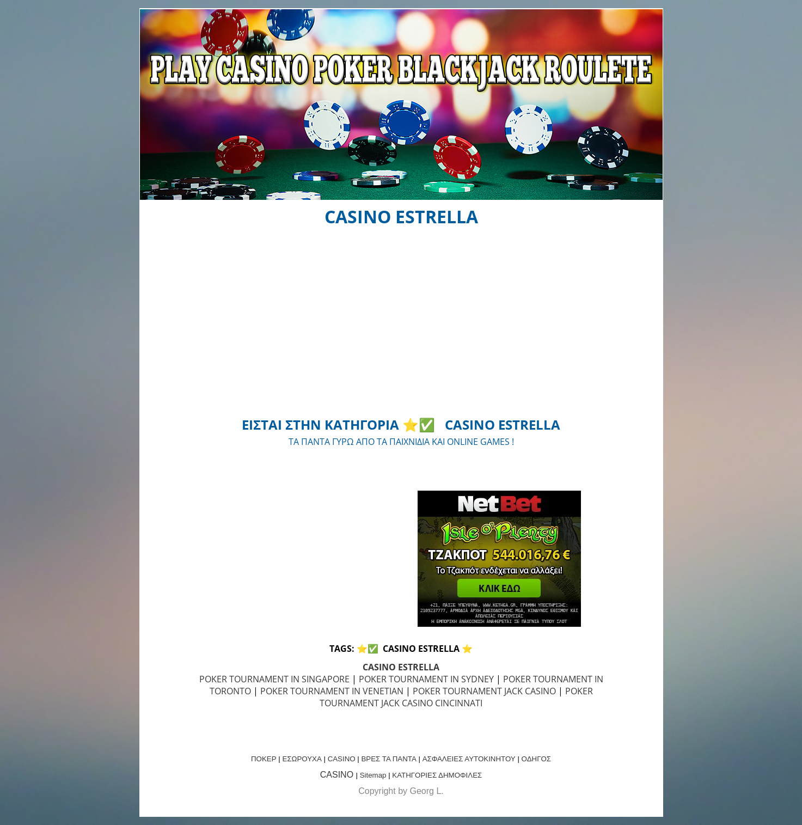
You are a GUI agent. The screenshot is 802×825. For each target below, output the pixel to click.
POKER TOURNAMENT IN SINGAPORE (274, 679)
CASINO (342, 759)
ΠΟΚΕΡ (264, 759)
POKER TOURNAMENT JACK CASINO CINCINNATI (456, 697)
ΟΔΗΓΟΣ (536, 759)
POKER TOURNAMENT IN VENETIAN (331, 691)
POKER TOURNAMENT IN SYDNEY (426, 679)
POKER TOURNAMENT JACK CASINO (484, 691)
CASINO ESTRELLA (401, 667)
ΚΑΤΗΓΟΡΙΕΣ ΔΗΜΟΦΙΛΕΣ (437, 775)
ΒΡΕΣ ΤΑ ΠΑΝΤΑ (388, 759)
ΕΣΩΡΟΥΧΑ (301, 759)
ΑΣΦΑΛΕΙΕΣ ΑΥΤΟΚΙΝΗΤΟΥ (469, 759)
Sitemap (373, 775)
